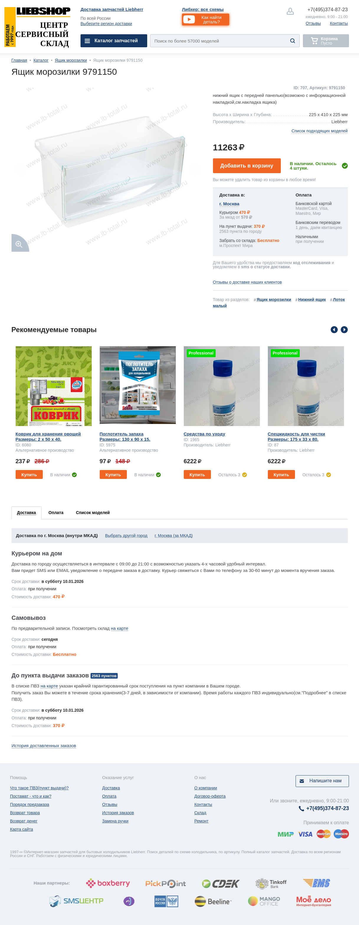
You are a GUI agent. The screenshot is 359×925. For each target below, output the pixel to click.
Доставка (111, 788)
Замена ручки (115, 821)
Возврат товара (25, 812)
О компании (205, 788)
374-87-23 (327, 9)
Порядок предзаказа (29, 804)
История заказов (118, 812)
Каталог (40, 60)
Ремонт (201, 821)
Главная (19, 60)
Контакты (339, 23)
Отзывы (313, 23)
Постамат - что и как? (30, 796)
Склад (200, 812)
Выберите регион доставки (106, 23)
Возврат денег (23, 821)
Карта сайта (21, 829)
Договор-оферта (210, 796)
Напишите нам (325, 780)
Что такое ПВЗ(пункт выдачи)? (39, 788)
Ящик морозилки (71, 60)
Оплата (109, 796)
